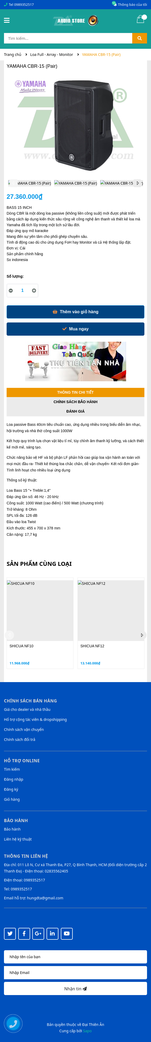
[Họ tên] (75, 956)
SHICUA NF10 (21, 646)
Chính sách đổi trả (19, 739)
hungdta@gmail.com (45, 897)
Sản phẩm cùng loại (39, 563)
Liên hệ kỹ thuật (18, 839)
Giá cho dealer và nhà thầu (27, 709)
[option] (30, 184)
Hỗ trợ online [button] (22, 761)
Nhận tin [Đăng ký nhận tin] (75, 989)
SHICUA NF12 (92, 646)
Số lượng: (15, 276)
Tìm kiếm (12, 769)
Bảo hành (12, 829)
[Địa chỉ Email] (75, 972)
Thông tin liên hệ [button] (26, 856)
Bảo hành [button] (16, 820)
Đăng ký (11, 789)
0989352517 (24, 4)
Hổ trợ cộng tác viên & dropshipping (35, 719)
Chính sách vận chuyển (24, 729)
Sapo (87, 1030)
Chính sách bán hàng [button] (30, 701)
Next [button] (137, 183)
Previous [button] (14, 183)
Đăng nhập (13, 779)
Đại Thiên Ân (93, 1024)
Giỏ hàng (12, 799)
